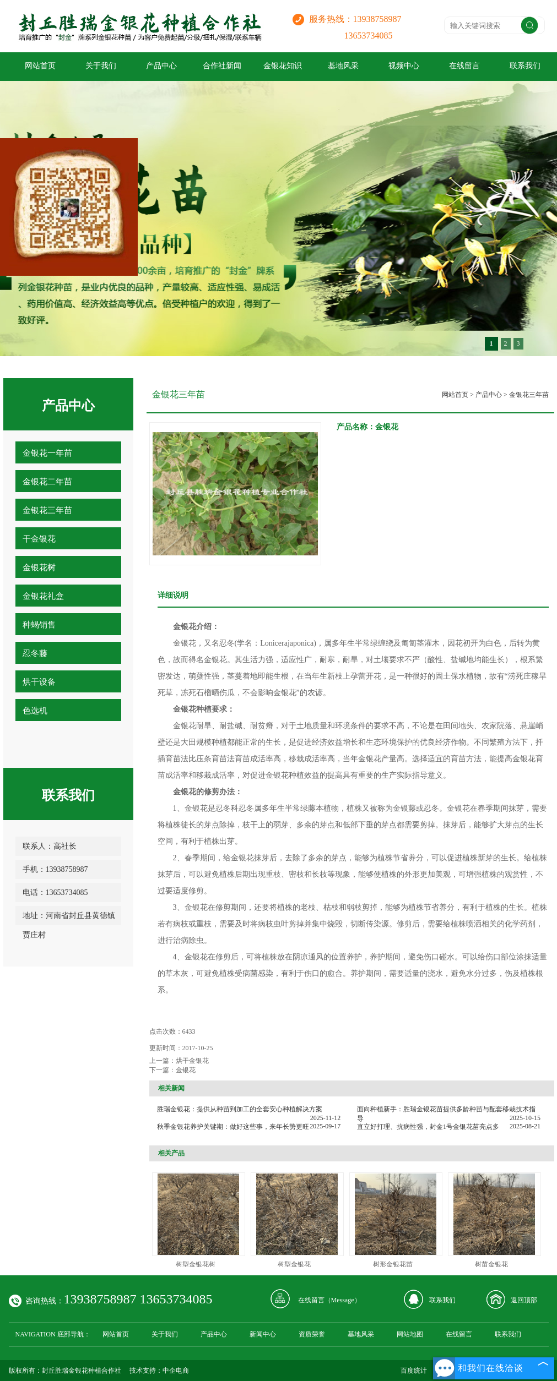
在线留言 (464, 66)
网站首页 (40, 66)
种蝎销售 (39, 624)
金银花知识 (282, 66)
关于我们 (100, 66)
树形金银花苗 (393, 1264)
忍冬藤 (35, 653)
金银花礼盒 (43, 596)
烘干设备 (39, 682)
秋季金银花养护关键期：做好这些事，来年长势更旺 (233, 1127)
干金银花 (39, 538)
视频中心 (403, 66)
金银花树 (39, 567)
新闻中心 (263, 1334)
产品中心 (161, 66)
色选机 (35, 710)
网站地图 (410, 1334)
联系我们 (442, 1300)
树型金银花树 (195, 1264)
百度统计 (414, 1370)
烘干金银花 (192, 1061)
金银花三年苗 (47, 510)
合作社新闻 (222, 66)
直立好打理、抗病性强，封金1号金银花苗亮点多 (428, 1127)
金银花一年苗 (47, 453)
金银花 (186, 1070)
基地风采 (343, 66)
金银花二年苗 (47, 481)
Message (342, 1300)
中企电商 (176, 1370)
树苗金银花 (491, 1264)
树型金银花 (294, 1264)
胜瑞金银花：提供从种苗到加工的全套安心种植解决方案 (239, 1109)
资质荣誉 (312, 1334)
